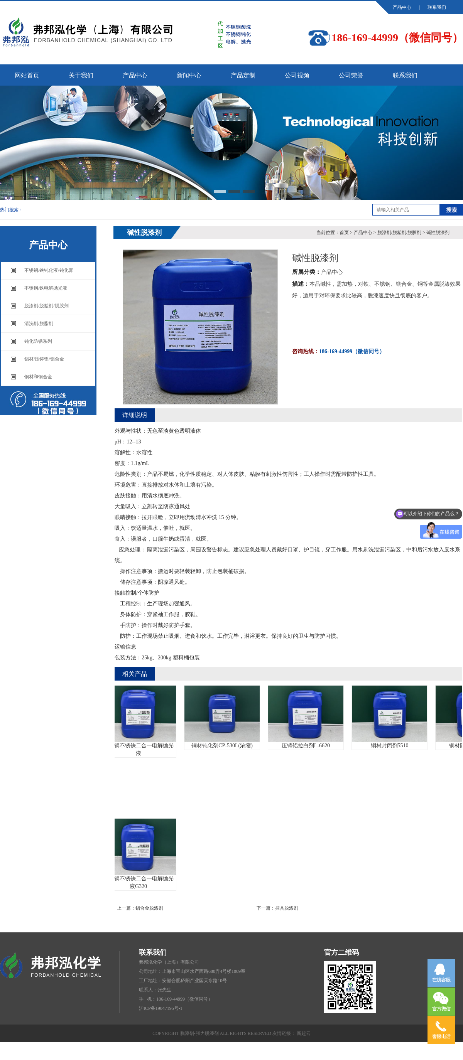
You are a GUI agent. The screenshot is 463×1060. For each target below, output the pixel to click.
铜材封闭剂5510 (391, 717)
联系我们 (437, 7)
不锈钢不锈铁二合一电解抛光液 (140, 721)
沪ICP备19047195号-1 (160, 1008)
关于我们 (81, 75)
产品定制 (243, 75)
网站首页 (27, 75)
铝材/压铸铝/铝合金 (44, 359)
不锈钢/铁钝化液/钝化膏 (48, 270)
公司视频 (297, 75)
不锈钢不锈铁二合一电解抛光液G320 (140, 854)
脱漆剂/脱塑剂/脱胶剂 (46, 305)
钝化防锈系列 (38, 341)
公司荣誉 (351, 75)
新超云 (304, 1033)
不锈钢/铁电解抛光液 (45, 288)
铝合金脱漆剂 (149, 908)
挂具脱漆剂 (286, 908)
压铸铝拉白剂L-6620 (308, 717)
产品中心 (402, 7)
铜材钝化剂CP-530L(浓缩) (224, 717)
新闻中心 (189, 75)
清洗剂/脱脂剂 (38, 323)
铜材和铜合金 (38, 376)
